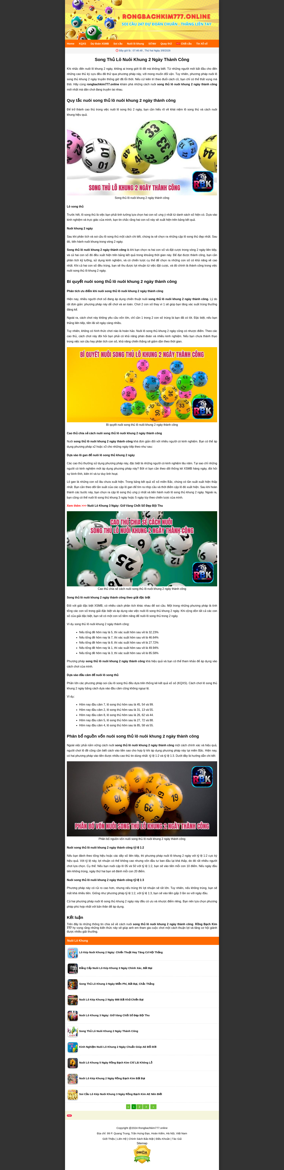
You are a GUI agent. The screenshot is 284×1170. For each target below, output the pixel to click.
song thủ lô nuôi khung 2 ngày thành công (163, 924)
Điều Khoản (163, 1138)
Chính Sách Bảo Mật (141, 1138)
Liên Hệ (121, 1138)
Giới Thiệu (109, 1138)
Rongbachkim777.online (153, 1127)
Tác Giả (176, 1138)
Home (70, 43)
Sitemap (142, 1143)
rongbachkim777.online (103, 84)
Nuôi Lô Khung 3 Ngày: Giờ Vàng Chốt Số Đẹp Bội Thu (125, 505)
